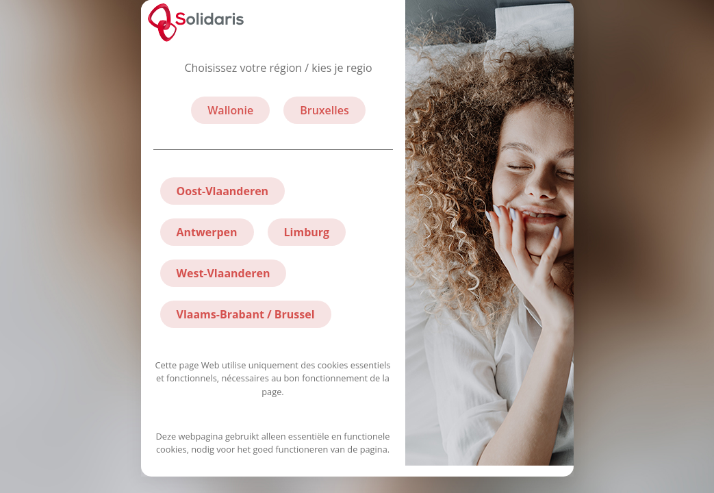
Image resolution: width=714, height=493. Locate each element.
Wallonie (230, 110)
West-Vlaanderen (223, 273)
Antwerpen (207, 232)
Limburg (307, 232)
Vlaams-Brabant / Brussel (246, 314)
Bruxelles (324, 110)
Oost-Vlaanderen (223, 191)
